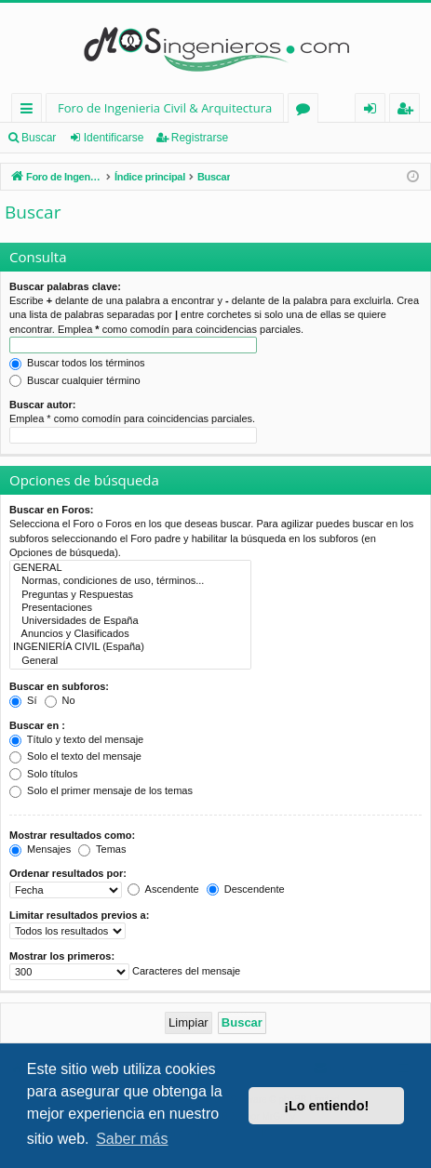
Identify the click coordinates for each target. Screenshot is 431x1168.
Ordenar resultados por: (68, 873)
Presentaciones (130, 608)
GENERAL (130, 568)
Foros (306, 111)
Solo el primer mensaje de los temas (101, 790)
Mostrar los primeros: (61, 956)
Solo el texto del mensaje (75, 756)
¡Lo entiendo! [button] (326, 1105)
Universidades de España (130, 621)
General (130, 661)
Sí (22, 700)
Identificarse (114, 137)
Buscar (38, 137)
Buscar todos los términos (77, 362)
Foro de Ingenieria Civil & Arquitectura (165, 108)
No (60, 700)
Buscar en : (37, 725)
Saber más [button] (132, 1139)
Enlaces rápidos (30, 111)
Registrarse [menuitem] (408, 111)
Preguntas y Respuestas (130, 595)
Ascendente (163, 889)
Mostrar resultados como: (72, 835)
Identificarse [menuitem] (374, 111)
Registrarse (199, 137)
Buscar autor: (42, 404)
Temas (102, 849)
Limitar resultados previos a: (79, 915)
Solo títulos (43, 773)
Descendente (246, 889)
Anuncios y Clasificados (130, 634)
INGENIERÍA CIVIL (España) (130, 647)
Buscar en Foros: (51, 509)
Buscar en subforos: (59, 686)
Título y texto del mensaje (76, 739)
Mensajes (40, 849)
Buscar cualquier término (75, 380)
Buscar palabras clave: (65, 286)
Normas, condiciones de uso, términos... (130, 581)
